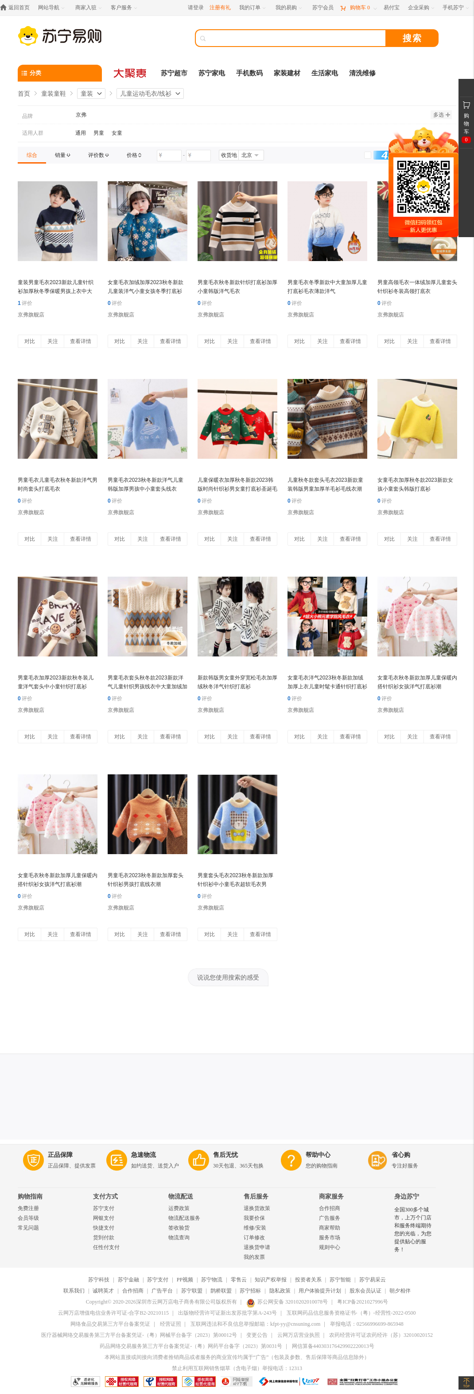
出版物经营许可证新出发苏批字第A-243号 (227, 1313)
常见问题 (28, 1228)
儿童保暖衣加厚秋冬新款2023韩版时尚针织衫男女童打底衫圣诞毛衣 (237, 489)
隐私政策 (280, 1291)
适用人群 (32, 133)
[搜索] (296, 38)
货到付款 (103, 1237)
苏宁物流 (211, 1280)
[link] (32, 155)
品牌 (27, 116)
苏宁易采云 (372, 1280)
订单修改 (254, 1237)
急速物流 (143, 1155)
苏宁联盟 (191, 1291)
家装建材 (287, 73)
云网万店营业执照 (298, 1335)
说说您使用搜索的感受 (228, 977)
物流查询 (179, 1237)
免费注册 (28, 1208)
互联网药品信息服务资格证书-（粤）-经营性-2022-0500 (351, 1313)
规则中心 (329, 1247)
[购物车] (358, 8)
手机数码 (249, 73)
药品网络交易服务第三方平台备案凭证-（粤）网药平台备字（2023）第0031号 (191, 1346)
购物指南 (30, 1196)
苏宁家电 (211, 73)
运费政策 (179, 1208)
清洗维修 (362, 73)
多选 (441, 115)
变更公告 (257, 1335)
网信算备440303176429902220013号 (333, 1346)
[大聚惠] (130, 73)
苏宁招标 (250, 1291)
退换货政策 (257, 1208)
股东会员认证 (365, 1291)
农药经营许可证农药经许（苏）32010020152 (381, 1335)
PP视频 (185, 1280)
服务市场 (329, 1237)
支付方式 (105, 1196)
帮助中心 (318, 1155)
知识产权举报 (271, 1280)
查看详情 (80, 341)
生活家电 (324, 73)
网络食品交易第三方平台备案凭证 (110, 1324)
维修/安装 (255, 1228)
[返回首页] (17, 8)
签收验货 (179, 1228)
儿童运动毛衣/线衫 (145, 93)
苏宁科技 (98, 1280)
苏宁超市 (174, 73)
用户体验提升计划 (320, 1291)
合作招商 (329, 1208)
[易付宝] (391, 8)
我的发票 (254, 1257)
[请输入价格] (169, 155)
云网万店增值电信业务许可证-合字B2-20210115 (113, 1313)
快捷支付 (103, 1228)
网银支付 (103, 1218)
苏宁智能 (340, 1280)
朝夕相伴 (400, 1291)
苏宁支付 (103, 1208)
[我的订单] (253, 8)
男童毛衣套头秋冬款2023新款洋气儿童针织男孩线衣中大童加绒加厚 (147, 687)
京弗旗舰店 (31, 315)
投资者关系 (308, 1280)
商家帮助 (329, 1228)
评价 (25, 303)
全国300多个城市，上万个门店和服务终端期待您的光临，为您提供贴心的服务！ (412, 1230)
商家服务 (331, 1196)
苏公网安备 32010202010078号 (287, 1302)
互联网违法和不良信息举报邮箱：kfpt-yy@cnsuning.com (255, 1324)
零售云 (239, 1280)
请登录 (196, 7)
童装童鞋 (53, 93)
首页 (24, 93)
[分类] (60, 73)
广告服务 (329, 1218)
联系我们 (74, 1291)
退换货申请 (257, 1247)
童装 (87, 93)
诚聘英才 (103, 1291)
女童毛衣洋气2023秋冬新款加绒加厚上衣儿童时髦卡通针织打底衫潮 (327, 687)
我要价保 (254, 1218)
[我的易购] (289, 8)
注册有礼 (220, 7)
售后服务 (256, 1196)
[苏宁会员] (323, 8)
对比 (29, 341)
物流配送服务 (184, 1218)
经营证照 (170, 1324)
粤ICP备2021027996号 (362, 1302)
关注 (52, 341)
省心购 (401, 1155)
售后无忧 (225, 1155)
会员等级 (28, 1218)
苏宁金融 (128, 1280)
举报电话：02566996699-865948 (367, 1324)
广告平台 (162, 1291)
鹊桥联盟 (221, 1291)
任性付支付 (106, 1247)
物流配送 (180, 1196)
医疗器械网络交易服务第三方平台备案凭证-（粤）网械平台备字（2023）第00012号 (139, 1335)
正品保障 (60, 1155)
